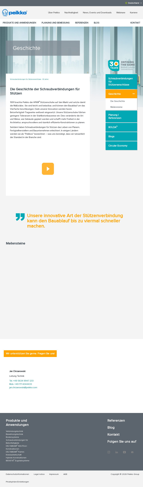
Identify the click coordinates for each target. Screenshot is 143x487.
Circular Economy (117, 145)
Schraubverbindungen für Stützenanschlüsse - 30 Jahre (29, 79)
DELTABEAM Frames (15, 451)
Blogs (111, 136)
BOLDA (112, 127)
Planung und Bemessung (56, 22)
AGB (65, 474)
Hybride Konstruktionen (16, 457)
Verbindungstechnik (14, 431)
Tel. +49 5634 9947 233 (21, 380)
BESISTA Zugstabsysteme (17, 460)
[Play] (48, 169)
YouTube (124, 450)
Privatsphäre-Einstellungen (17, 482)
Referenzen (81, 22)
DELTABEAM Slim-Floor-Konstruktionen (16, 447)
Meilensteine (116, 107)
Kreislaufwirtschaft (14, 455)
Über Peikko (54, 12)
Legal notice (39, 474)
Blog (96, 22)
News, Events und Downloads (97, 12)
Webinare (120, 12)
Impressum (54, 474)
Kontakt (135, 22)
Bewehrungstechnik (14, 434)
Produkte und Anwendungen (19, 22)
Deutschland (133, 3)
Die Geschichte (117, 101)
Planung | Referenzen (114, 116)
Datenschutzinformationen (17, 474)
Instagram (108, 450)
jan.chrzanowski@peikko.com (23, 387)
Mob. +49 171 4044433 (20, 384)
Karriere (133, 12)
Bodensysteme (12, 437)
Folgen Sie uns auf (121, 442)
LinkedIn (116, 450)
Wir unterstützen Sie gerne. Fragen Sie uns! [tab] (30, 353)
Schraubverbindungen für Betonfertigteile (17, 441)
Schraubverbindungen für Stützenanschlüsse (120, 81)
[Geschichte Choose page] (133, 93)
